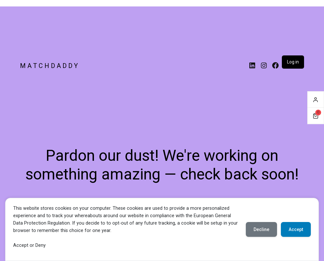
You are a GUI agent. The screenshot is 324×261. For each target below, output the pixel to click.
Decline (261, 229)
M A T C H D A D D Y (49, 66)
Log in (293, 61)
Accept (296, 229)
